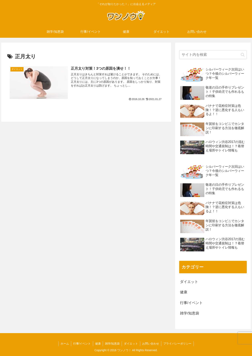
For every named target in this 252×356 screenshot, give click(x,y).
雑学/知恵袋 (112, 343)
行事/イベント (82, 343)
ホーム (65, 343)
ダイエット (131, 343)
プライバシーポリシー (177, 343)
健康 (98, 343)
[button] (242, 54)
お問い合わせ (150, 343)
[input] (213, 54)
